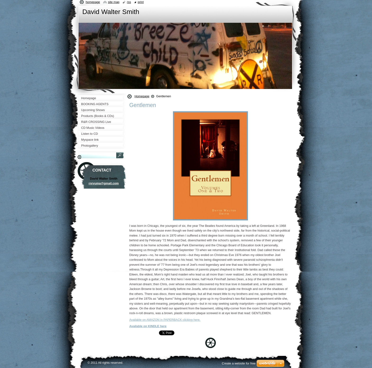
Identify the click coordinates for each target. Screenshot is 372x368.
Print (141, 2)
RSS (129, 2)
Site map (113, 2)
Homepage (142, 96)
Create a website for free (239, 363)
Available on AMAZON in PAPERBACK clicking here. (164, 319)
